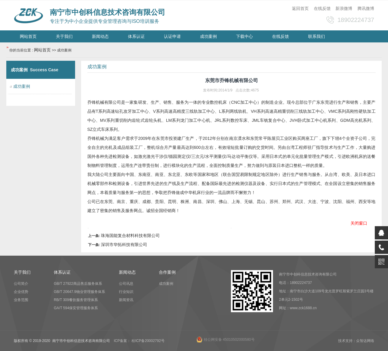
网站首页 (28, 36)
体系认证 (136, 36)
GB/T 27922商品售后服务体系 (78, 284)
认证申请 (172, 36)
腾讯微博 (365, 8)
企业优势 (21, 292)
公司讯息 (126, 284)
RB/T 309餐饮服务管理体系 (76, 300)
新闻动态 (100, 36)
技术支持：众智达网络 (356, 341)
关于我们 (64, 36)
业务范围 (21, 300)
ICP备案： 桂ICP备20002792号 (139, 341)
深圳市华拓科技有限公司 (124, 244)
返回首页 (300, 8)
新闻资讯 (126, 300)
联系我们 (316, 36)
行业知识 (126, 292)
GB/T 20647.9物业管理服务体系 (79, 292)
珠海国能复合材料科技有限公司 (130, 235)
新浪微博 (343, 8)
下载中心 (244, 36)
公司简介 (21, 284)
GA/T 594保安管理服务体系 (76, 308)
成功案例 (208, 36)
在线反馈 (322, 8)
